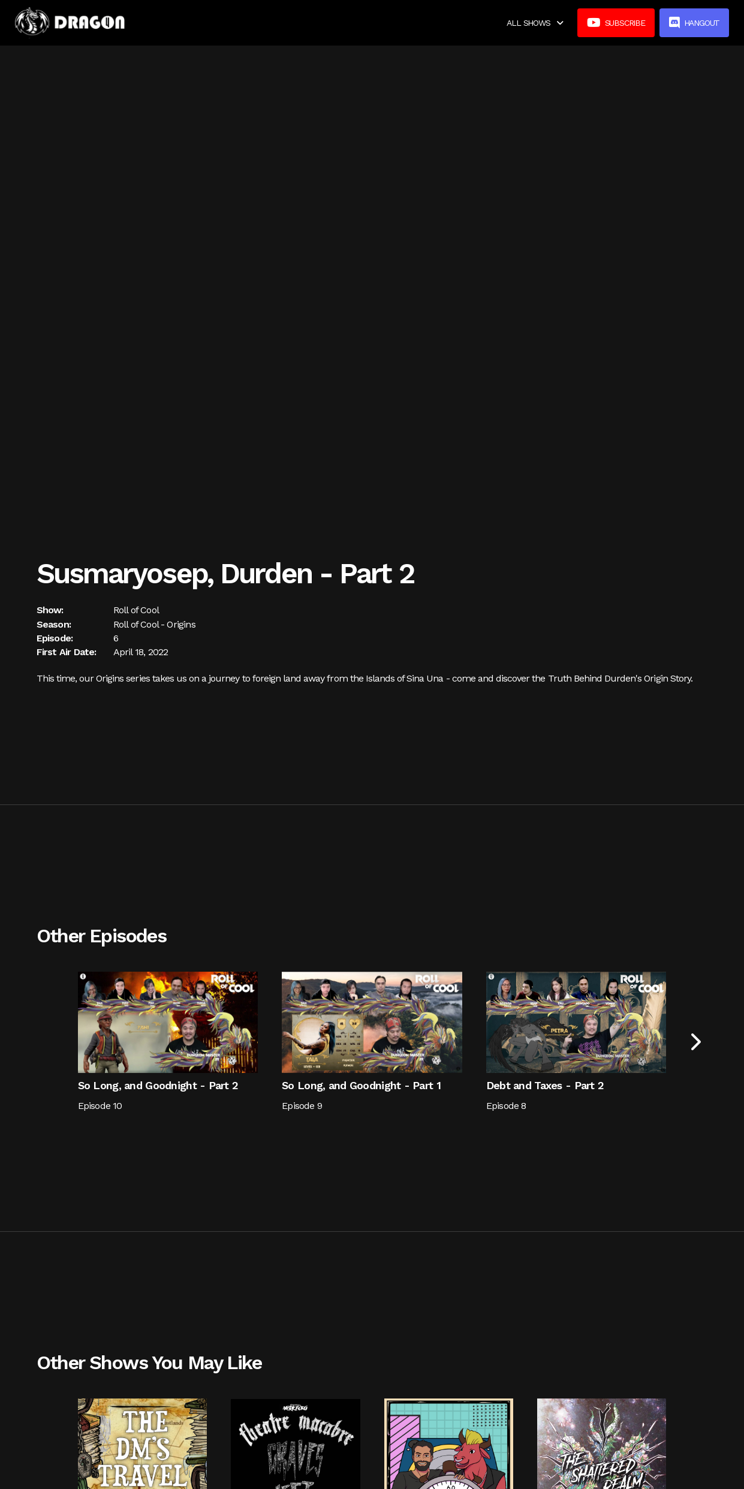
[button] (534, 22)
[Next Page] (694, 1042)
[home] (70, 22)
